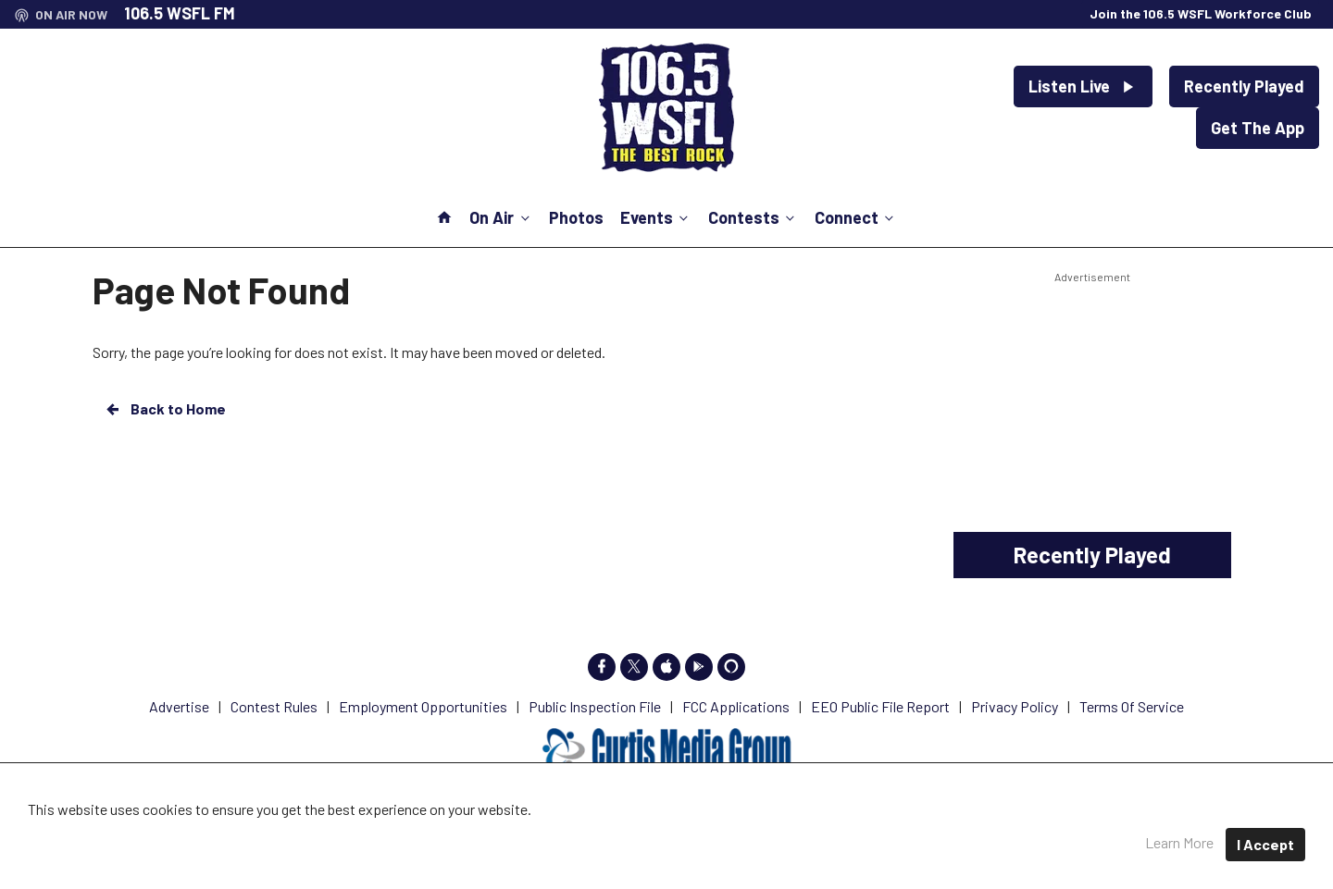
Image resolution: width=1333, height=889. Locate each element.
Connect (856, 217)
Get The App (1257, 127)
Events (655, 217)
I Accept (1265, 844)
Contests (753, 217)
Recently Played (1244, 86)
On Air (500, 217)
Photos (576, 217)
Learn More (1179, 842)
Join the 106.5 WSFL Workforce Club (1201, 13)
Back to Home (165, 409)
